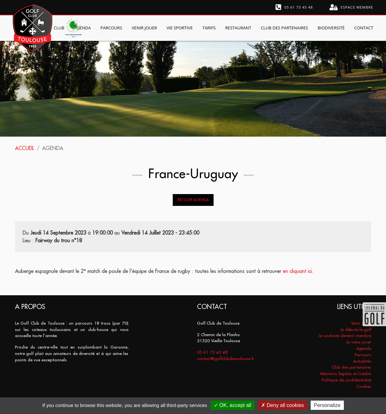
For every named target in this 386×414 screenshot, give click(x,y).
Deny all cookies (282, 405)
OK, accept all (232, 405)
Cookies (363, 386)
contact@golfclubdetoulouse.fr (225, 358)
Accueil (24, 148)
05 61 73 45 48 (294, 7)
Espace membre (351, 7)
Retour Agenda (193, 200)
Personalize (327, 405)
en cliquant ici (297, 271)
